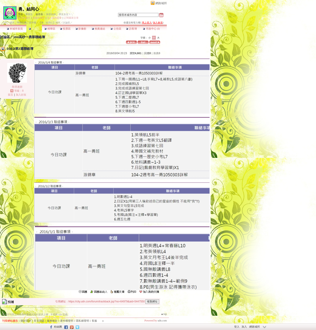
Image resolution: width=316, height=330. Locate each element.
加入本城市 (24, 17)
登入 (236, 326)
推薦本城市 (39, 17)
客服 (94, 320)
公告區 (115, 28)
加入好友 (21, 94)
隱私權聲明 (82, 320)
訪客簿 (131, 28)
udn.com (162, 320)
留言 (10, 94)
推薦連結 (98, 28)
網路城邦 (161, 3)
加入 (244, 326)
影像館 (80, 28)
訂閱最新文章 (71, 17)
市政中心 (151, 28)
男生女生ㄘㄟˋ (66, 14)
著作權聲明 (66, 320)
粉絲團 (58, 326)
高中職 (32, 22)
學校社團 (22, 22)
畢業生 (29, 14)
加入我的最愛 (54, 17)
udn (5, 22)
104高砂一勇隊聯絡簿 (29, 37)
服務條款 (52, 320)
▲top (164, 314)
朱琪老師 (51, 14)
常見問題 (39, 320)
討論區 (34, 28)
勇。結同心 (28, 9)
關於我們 (26, 320)
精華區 (49, 28)
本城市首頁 (15, 28)
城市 (12, 22)
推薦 (156, 53)
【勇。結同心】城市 (49, 22)
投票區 (65, 28)
